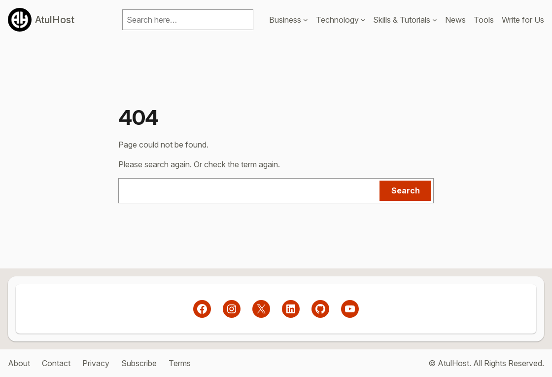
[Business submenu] (305, 19)
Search (405, 190)
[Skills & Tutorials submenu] (434, 19)
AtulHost (54, 20)
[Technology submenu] (363, 19)
